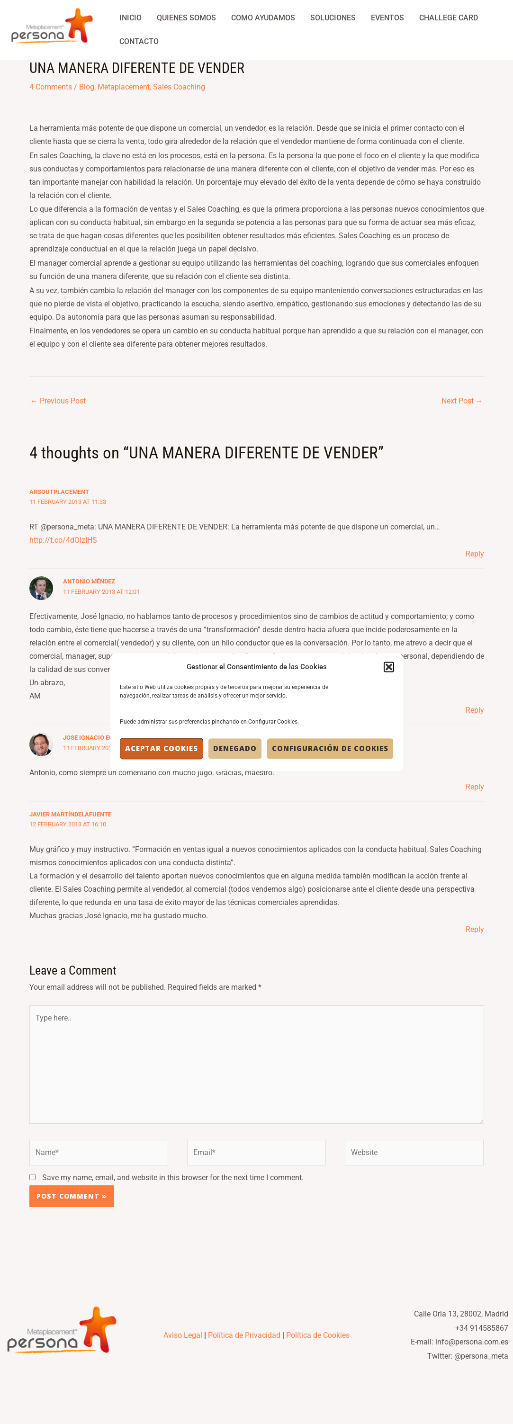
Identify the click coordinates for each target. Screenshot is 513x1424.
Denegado (235, 748)
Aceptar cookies (161, 748)
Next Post (462, 400)
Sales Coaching (179, 86)
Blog (86, 86)
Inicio (130, 17)
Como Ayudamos (263, 17)
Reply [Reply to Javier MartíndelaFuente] (475, 929)
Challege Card (448, 17)
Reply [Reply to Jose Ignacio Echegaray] (475, 786)
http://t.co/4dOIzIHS (63, 540)
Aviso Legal (182, 1335)
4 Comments (50, 86)
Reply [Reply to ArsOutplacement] (475, 553)
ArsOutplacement (59, 491)
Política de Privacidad (244, 1335)
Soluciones (333, 17)
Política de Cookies (318, 1335)
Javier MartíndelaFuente (70, 814)
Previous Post (58, 400)
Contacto (139, 41)
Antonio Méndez (89, 581)
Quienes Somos (186, 17)
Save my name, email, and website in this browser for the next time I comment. (173, 1177)
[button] (389, 667)
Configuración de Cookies (330, 748)
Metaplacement (124, 86)
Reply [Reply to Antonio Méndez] (475, 710)
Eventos (387, 17)
